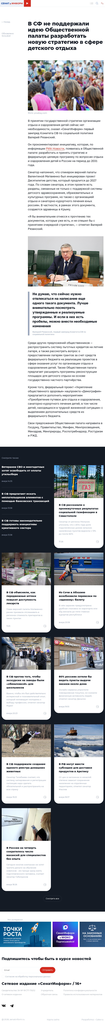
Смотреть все (52, 898)
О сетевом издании (12, 994)
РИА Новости (55, 148)
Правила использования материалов (82, 994)
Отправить (47, 970)
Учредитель (47, 990)
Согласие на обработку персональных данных (27, 976)
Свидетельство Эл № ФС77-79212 (18, 990)
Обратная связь (49, 994)
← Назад (6, 22)
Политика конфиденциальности (80, 990)
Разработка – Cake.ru (92, 1019)
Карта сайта (53, 1019)
